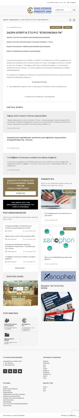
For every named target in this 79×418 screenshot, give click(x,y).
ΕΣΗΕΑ (39, 10)
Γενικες (9, 231)
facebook (5, 371)
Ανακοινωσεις (56, 27)
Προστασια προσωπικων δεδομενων (15, 404)
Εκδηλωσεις (7, 390)
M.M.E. (45, 378)
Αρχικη (5, 387)
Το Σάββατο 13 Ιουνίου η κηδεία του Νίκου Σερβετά (31, 157)
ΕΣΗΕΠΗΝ (46, 372)
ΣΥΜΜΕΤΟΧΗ (20, 193)
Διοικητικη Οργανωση (10, 389)
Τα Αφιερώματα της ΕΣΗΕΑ (11, 341)
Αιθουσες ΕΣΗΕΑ (15, 276)
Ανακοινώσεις (14, 20)
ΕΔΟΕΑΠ (45, 361)
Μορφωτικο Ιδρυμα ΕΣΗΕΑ (11, 396)
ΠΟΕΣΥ (45, 369)
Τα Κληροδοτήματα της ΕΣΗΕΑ (11, 326)
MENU (4, 2)
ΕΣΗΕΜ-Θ (46, 370)
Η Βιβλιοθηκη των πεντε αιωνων (14, 394)
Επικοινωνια (7, 402)
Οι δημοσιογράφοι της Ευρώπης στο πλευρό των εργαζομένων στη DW (18, 227)
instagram (15, 371)
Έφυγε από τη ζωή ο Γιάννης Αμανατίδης (27, 115)
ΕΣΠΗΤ (45, 376)
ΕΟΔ (44, 367)
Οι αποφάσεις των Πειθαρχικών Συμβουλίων (29, 327)
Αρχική (5, 20)
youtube (20, 371)
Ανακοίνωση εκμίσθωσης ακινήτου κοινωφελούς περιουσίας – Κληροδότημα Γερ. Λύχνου (37, 138)
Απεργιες (68, 27)
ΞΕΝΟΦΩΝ (46, 363)
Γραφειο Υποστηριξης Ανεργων (13, 398)
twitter (10, 371)
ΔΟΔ (44, 365)
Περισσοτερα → (20, 268)
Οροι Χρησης (7, 405)
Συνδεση (73, 2)
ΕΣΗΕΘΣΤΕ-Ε (47, 374)
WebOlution (71, 415)
